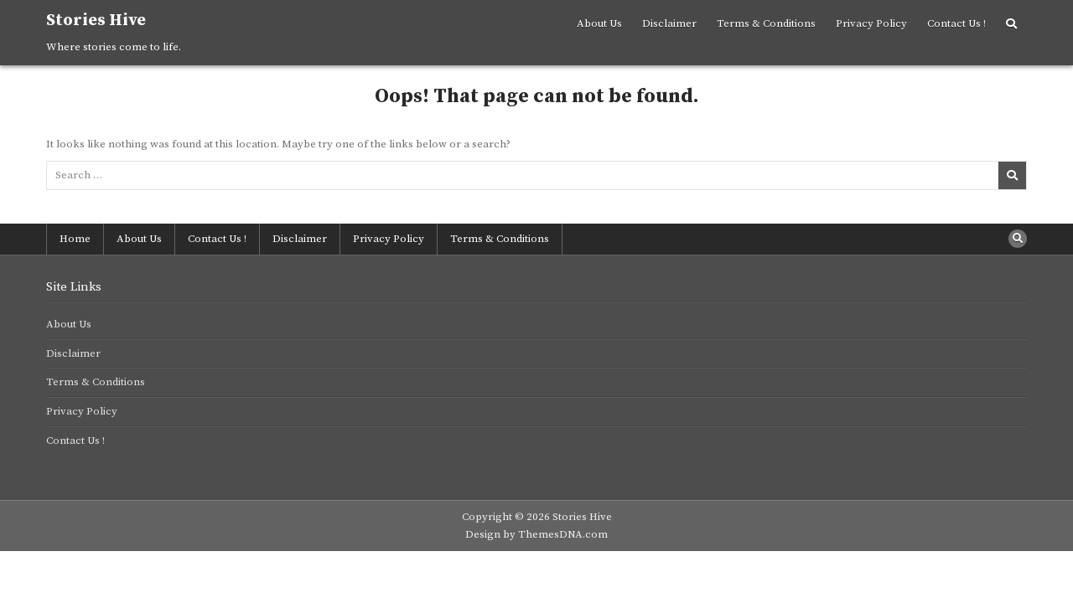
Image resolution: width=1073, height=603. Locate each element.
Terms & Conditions (766, 23)
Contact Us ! (956, 23)
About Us (599, 23)
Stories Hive (96, 20)
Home (75, 238)
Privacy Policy (871, 23)
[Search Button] (1011, 24)
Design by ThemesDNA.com (536, 534)
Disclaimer (669, 23)
